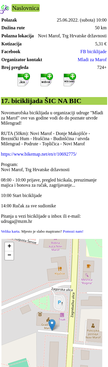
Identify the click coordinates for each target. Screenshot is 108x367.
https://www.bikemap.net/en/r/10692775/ (39, 154)
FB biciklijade (93, 51)
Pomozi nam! (73, 231)
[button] (52, 325)
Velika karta (10, 231)
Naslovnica (25, 8)
